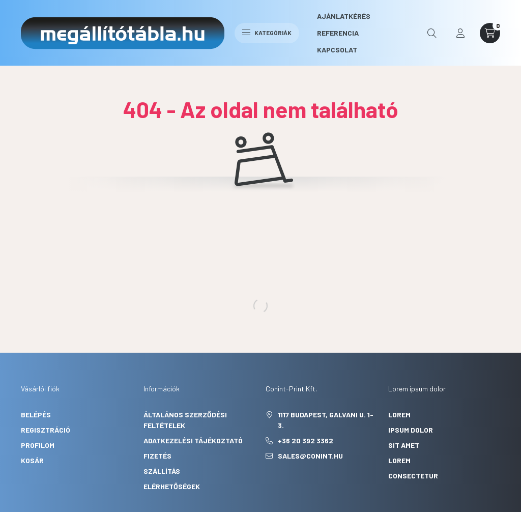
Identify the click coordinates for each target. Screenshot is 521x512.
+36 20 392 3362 (305, 440)
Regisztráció (45, 429)
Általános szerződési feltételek (185, 420)
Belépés (36, 414)
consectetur (413, 475)
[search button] (432, 33)
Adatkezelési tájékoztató (193, 440)
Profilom (37, 445)
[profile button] (460, 33)
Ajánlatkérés (343, 16)
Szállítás (161, 471)
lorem (399, 414)
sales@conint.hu (310, 455)
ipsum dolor (410, 429)
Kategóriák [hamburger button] (267, 32)
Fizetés (157, 455)
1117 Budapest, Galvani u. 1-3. (325, 420)
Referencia (338, 33)
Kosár (32, 460)
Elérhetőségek (171, 486)
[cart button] (490, 33)
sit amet (403, 445)
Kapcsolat (337, 49)
